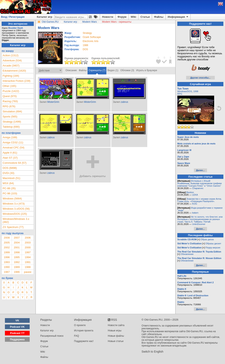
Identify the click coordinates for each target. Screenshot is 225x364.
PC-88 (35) (9, 188)
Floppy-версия (212, 247)
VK (17, 320)
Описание (71, 70)
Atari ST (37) (10, 157)
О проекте (80, 325)
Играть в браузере (146, 70)
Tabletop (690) (11, 126)
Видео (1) (112, 70)
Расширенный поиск (51, 335)
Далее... (200, 170)
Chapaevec (198, 188)
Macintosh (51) (11, 178)
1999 (7, 252)
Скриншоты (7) (97, 70)
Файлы (158, 16)
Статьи (145, 16)
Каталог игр (44, 16)
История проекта (83, 330)
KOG (194, 203)
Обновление (187, 254)
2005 (7, 242)
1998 (17, 252)
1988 (85, 45)
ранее (27, 271)
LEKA (195, 195)
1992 (17, 262)
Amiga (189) (10, 137)
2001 (17, 247)
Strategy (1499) (12, 121)
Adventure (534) (12, 60)
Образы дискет (213, 243)
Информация (178, 17)
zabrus (124, 102)
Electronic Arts (90, 41)
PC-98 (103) (10, 193)
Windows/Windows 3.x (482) (16, 220)
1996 (7, 257)
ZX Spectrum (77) (13, 227)
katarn (195, 212)
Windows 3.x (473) (14, 203)
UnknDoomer (198, 224)
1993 (7, 262)
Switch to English (152, 351)
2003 (28, 242)
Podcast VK (17, 326)
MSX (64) (8, 183)
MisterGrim (53, 102)
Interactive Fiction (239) (16, 80)
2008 (7, 237)
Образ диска (207, 239)
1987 (7, 271)
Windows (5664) (12, 198)
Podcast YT (17, 333)
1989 (17, 267)
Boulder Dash (15, 28)
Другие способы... (200, 77)
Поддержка (17, 339)
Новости (107, 16)
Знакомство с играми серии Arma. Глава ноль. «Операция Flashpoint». (199, 200)
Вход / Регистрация (13, 16)
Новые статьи (116, 341)
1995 (17, 257)
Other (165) (9, 85)
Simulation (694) (12, 111)
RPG (179, 94)
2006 (28, 237)
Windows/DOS (184, 91)
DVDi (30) (8, 173)
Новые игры (115, 330)
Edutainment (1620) (14, 70)
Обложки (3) (127, 70)
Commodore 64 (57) (14, 162)
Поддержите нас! (83, 341)
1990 (7, 267)
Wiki (133, 16)
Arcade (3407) (11, 65)
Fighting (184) (11, 75)
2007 (17, 237)
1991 (28, 262)
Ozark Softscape (92, 37)
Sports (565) (10, 116)
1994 (28, 257)
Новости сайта (116, 325)
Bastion (190, 192)
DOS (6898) (10, 167)
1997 (28, 252)
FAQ (76, 335)
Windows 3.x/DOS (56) (16, 208)
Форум (122, 16)
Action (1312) (10, 55)
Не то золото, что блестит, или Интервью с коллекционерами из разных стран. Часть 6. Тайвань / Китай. (200, 219)
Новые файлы (116, 335)
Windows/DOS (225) (15, 213)
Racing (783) (10, 101)
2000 (28, 247)
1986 (17, 271)
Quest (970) (10, 96)
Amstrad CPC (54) (13, 147)
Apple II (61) (10, 152)
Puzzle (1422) (11, 91)
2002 (7, 247)
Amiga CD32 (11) (13, 142)
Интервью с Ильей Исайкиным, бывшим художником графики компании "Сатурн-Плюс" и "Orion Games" (199, 183)
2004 (17, 242)
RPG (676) (9, 106)
